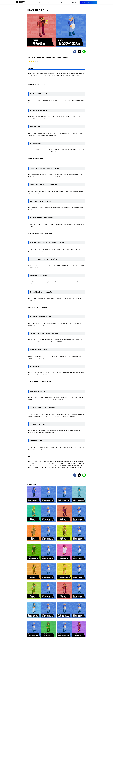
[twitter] (79, 51)
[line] (84, 51)
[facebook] (75, 51)
